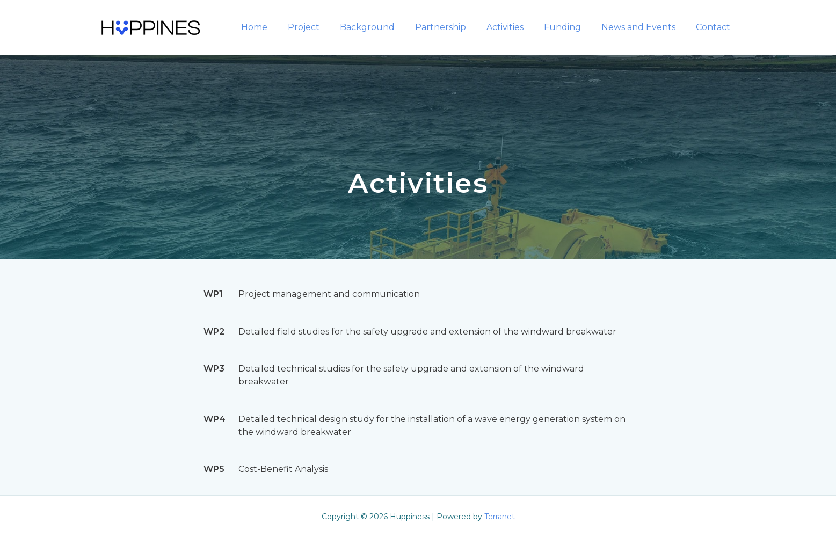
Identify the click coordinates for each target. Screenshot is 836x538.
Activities (516, 27)
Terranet (499, 516)
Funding (570, 27)
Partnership (455, 27)
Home (278, 27)
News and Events (643, 27)
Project (324, 27)
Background (385, 27)
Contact (714, 27)
